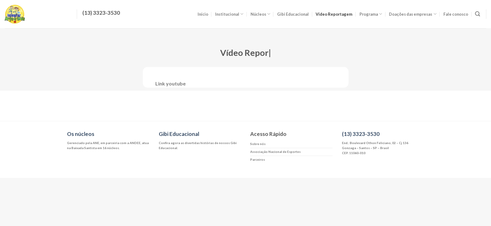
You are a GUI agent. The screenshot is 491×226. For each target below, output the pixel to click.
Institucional (229, 14)
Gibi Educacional (293, 14)
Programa (370, 14)
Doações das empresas (412, 14)
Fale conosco (455, 14)
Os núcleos (80, 134)
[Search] (477, 14)
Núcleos (260, 14)
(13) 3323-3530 (361, 134)
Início (203, 14)
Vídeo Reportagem (334, 14)
